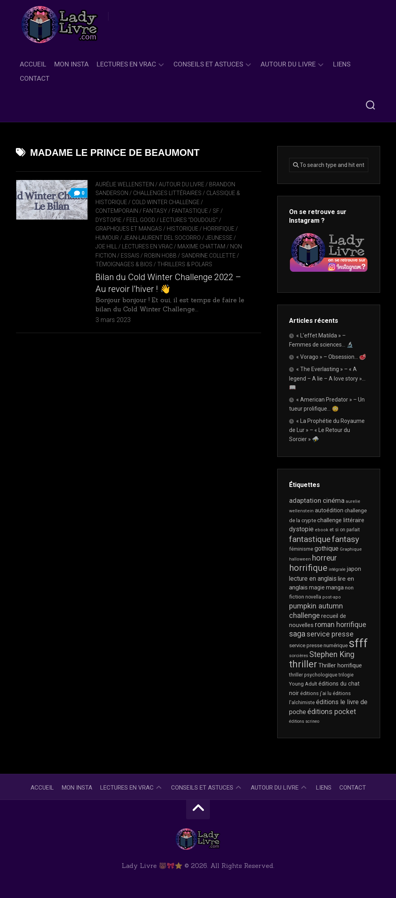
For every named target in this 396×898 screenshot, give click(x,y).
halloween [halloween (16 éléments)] (300, 559)
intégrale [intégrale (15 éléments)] (337, 569)
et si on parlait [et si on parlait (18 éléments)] (344, 529)
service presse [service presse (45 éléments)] (330, 634)
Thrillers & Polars (184, 264)
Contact (35, 78)
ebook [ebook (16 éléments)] (321, 529)
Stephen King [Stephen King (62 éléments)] (331, 654)
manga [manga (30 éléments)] (335, 587)
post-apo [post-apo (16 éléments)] (331, 597)
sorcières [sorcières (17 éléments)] (298, 655)
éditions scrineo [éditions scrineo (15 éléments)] (304, 721)
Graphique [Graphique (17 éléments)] (351, 549)
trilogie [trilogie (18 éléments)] (346, 675)
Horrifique (218, 228)
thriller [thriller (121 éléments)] (303, 664)
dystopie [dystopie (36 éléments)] (301, 529)
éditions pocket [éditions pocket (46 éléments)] (331, 711)
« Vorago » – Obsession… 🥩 (331, 357)
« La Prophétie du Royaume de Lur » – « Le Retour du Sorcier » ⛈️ (327, 430)
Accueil (33, 64)
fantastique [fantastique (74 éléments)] (310, 539)
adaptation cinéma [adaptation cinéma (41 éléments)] (317, 500)
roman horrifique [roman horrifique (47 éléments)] (340, 624)
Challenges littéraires (167, 193)
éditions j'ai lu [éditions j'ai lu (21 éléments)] (315, 693)
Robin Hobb (160, 255)
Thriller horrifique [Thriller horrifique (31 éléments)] (340, 665)
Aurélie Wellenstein (124, 184)
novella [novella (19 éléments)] (313, 597)
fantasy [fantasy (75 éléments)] (345, 539)
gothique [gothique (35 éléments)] (326, 548)
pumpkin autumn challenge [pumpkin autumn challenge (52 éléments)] (316, 611)
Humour (107, 238)
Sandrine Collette (208, 255)
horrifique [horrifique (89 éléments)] (308, 568)
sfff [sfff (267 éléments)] (358, 643)
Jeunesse (219, 238)
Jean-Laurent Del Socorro (162, 238)
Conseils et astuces (208, 64)
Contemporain (116, 211)
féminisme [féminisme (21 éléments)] (301, 549)
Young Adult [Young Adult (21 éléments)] (303, 684)
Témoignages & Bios (123, 264)
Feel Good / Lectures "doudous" (172, 220)
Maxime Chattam (201, 246)
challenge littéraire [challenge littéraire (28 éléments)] (340, 520)
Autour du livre (288, 64)
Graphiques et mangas (128, 228)
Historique (182, 228)
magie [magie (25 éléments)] (317, 587)
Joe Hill (106, 246)
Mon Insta (71, 64)
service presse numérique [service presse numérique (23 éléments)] (318, 645)
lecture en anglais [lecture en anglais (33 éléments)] (313, 578)
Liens (341, 64)
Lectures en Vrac (126, 64)
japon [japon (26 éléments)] (354, 569)
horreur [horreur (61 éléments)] (324, 558)
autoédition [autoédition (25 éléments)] (329, 510)
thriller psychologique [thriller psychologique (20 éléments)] (313, 675)
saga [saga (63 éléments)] (297, 633)
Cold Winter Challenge (166, 202)
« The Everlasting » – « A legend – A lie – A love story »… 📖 (327, 378)
